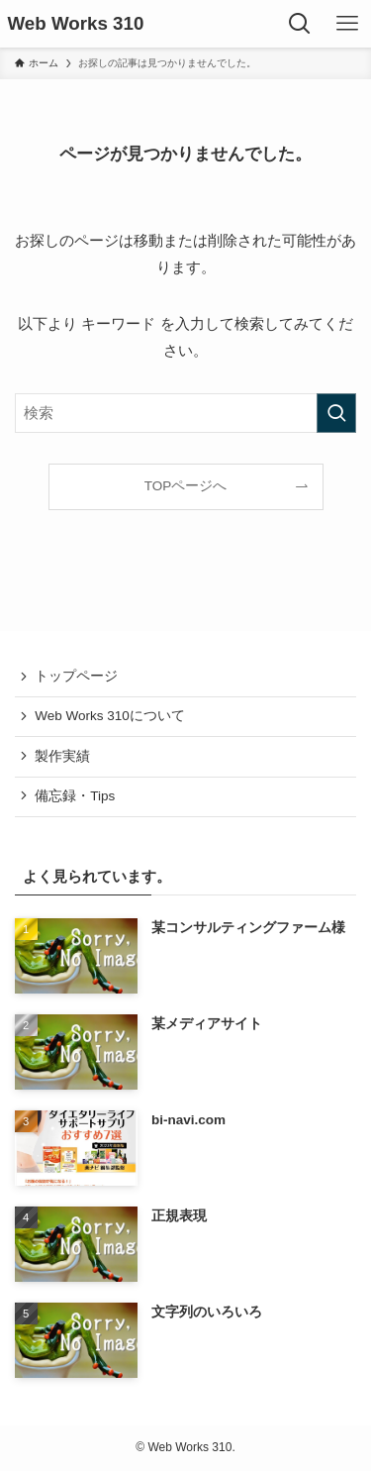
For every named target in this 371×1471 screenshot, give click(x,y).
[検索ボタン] (300, 24)
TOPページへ (186, 485)
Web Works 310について (110, 715)
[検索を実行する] (336, 413)
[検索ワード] (185, 413)
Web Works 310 (76, 24)
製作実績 (62, 756)
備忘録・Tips (75, 795)
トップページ (76, 676)
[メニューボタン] (347, 24)
